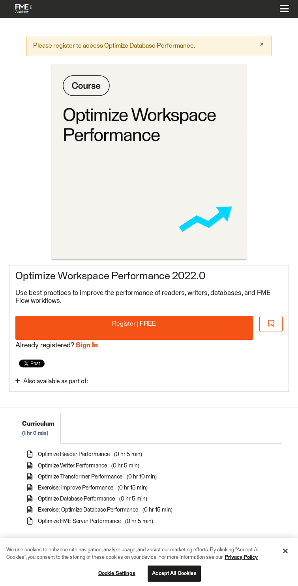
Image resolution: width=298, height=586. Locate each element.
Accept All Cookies (174, 576)
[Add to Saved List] (271, 324)
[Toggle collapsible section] (72, 381)
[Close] (285, 553)
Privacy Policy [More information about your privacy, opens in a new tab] (241, 560)
